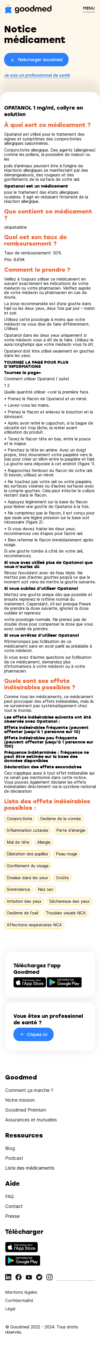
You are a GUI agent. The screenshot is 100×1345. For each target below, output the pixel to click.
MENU (89, 8)
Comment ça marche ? (29, 1090)
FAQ (9, 1196)
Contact (14, 1206)
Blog (10, 1148)
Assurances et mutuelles (31, 1119)
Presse (12, 1216)
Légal (10, 1308)
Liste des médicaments (29, 1168)
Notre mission (20, 1100)
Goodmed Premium (25, 1110)
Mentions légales (21, 1292)
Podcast (14, 1158)
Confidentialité (19, 1300)
